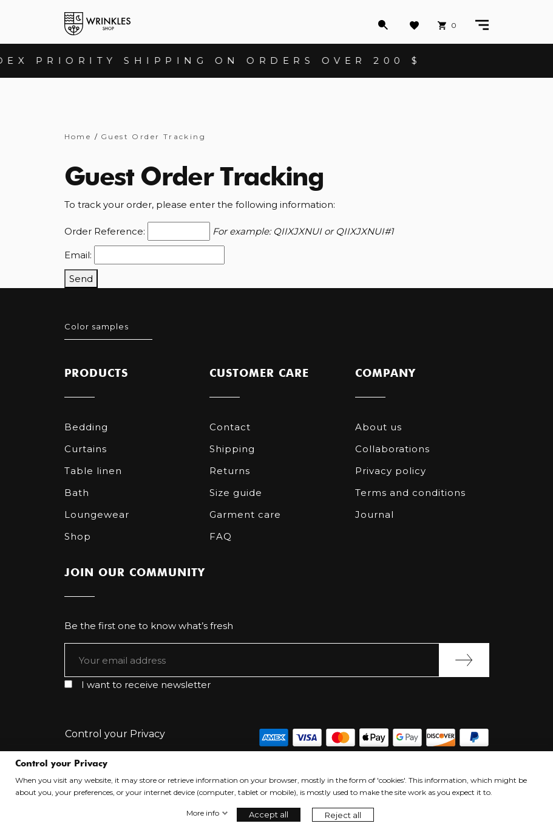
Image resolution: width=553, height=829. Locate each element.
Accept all (268, 814)
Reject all (343, 815)
